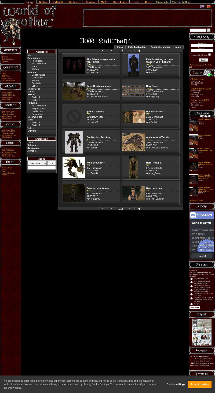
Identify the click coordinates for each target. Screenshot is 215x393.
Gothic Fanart (7, 78)
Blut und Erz (197, 79)
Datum (30, 142)
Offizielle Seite (7, 97)
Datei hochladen (136, 47)
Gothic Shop (6, 77)
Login (178, 47)
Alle (29, 55)
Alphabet (31, 150)
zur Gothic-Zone (7, 149)
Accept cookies (200, 386)
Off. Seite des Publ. (9, 156)
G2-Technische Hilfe (9, 135)
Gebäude (36, 83)
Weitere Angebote (196, 200)
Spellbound (6, 99)
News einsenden (8, 60)
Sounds (31, 91)
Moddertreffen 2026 (201, 88)
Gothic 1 (36, 97)
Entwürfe (31, 131)
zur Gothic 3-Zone (8, 111)
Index (120, 47)
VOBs (35, 86)
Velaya (4, 171)
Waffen (35, 69)
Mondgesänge (7, 168)
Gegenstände (38, 75)
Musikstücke (33, 89)
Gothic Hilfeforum (8, 151)
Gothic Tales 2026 (200, 100)
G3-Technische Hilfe (9, 116)
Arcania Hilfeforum (8, 94)
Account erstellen (160, 47)
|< (102, 50)
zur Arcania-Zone (8, 92)
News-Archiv (6, 58)
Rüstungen (37, 61)
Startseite (5, 56)
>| (139, 50)
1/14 (120, 50)
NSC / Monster (39, 63)
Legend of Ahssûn (8, 173)
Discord (4, 75)
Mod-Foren (6, 175)
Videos (30, 128)
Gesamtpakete (34, 117)
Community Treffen (8, 80)
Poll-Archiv (5, 61)
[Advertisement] (147, 18)
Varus (4, 170)
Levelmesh (37, 77)
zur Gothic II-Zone (8, 130)
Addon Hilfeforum (7, 115)
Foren (4, 73)
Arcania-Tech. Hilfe (8, 96)
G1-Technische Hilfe (9, 152)
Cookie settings (176, 386)
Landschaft (37, 111)
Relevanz (32, 145)
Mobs (34, 66)
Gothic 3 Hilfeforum (9, 113)
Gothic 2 (36, 100)
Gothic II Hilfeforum (9, 132)
